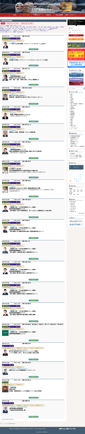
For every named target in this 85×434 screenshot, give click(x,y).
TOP (1, 423)
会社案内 (39, 428)
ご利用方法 (48, 14)
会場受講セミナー (16, 30)
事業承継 (72, 108)
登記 (71, 97)
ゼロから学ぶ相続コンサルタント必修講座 (8, 31)
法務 (71, 120)
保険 (71, 124)
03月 (78, 194)
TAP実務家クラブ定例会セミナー (6, 29)
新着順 (3, 23)
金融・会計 (73, 125)
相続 (71, 94)
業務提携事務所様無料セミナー (6, 30)
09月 (71, 191)
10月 (74, 191)
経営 (71, 122)
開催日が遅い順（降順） (27, 23)
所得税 (72, 117)
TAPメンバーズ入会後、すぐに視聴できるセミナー (37, 29)
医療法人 (72, 111)
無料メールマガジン (70, 14)
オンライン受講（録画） (76, 155)
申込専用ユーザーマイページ (37, 15)
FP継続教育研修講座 (75, 136)
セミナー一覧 (26, 14)
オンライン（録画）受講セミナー (27, 30)
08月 (81, 190)
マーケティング (74, 127)
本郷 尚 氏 (72, 204)
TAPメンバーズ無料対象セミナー (20, 29)
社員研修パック (74, 143)
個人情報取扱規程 (17, 428)
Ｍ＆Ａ (72, 110)
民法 (71, 100)
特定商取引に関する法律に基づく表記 (29, 428)
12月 (81, 191)
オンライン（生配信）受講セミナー (42, 30)
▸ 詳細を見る (34, 49)
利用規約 (11, 428)
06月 (74, 190)
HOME (14, 14)
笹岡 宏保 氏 (73, 201)
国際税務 (72, 114)
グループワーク (74, 158)
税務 (71, 119)
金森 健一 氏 (73, 211)
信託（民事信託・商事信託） (77, 103)
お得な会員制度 (59, 14)
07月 (78, 190)
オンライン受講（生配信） (76, 156)
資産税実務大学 (20, 31)
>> (13, 419)
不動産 (72, 106)
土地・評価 (73, 105)
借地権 (72, 99)
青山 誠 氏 (72, 203)
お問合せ (44, 428)
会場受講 (72, 153)
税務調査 (72, 113)
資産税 (72, 102)
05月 (71, 190)
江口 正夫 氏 (73, 206)
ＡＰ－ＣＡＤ (73, 128)
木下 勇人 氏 (73, 208)
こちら (82, 37)
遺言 (71, 96)
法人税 (72, 116)
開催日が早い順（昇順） (13, 23)
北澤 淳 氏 (72, 209)
